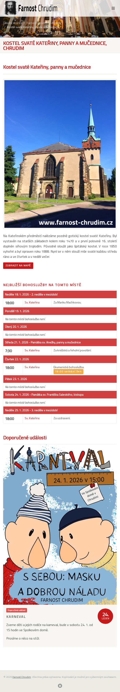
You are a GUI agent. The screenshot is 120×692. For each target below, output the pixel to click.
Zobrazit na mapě (18, 265)
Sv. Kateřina (32, 302)
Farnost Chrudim (37, 23)
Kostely (56, 23)
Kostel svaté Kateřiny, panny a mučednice (33, 27)
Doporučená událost (17, 610)
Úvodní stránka (12, 23)
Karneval (16, 616)
